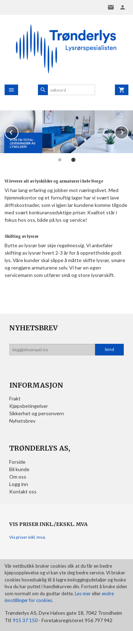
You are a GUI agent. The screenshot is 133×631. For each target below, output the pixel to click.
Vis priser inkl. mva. (27, 537)
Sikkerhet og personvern (36, 413)
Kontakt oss (23, 491)
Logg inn (18, 484)
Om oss (17, 477)
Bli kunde (19, 469)
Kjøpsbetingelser (28, 406)
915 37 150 (25, 620)
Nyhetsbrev (22, 421)
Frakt (15, 398)
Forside (17, 462)
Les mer (83, 593)
